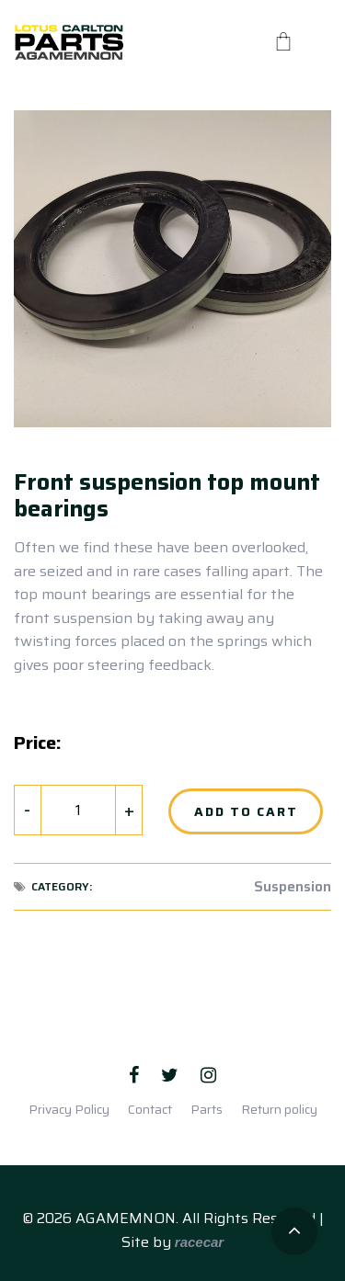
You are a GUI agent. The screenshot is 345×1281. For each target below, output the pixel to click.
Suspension (292, 887)
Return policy (279, 1109)
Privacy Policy (69, 1109)
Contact (150, 1109)
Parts (206, 1109)
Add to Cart (245, 811)
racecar (199, 1242)
